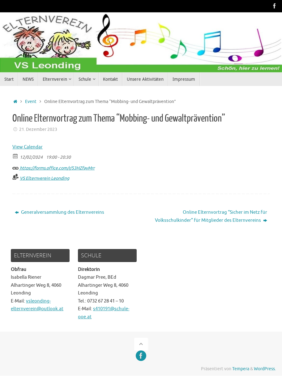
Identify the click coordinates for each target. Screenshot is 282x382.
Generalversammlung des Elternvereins (59, 212)
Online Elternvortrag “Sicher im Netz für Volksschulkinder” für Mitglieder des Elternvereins (211, 216)
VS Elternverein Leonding (44, 178)
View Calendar (27, 147)
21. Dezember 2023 (38, 129)
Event (30, 101)
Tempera (240, 368)
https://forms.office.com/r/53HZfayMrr (53, 167)
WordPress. (265, 368)
